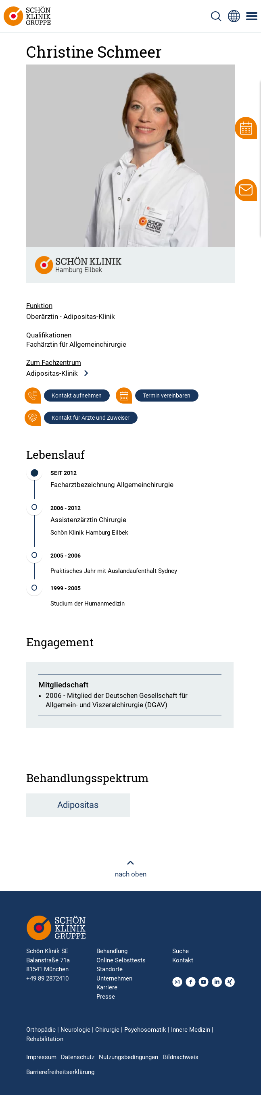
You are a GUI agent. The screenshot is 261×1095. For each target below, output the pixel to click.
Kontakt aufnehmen (77, 395)
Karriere (106, 987)
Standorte (109, 969)
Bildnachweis (180, 1057)
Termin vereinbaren (166, 395)
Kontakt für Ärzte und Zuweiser (90, 417)
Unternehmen (114, 978)
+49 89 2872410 (47, 978)
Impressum (41, 1057)
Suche (180, 951)
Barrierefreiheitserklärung (60, 1072)
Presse (105, 996)
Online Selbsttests (121, 960)
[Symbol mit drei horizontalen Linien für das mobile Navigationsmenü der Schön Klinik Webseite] (252, 16)
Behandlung (111, 951)
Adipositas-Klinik (57, 373)
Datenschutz (77, 1057)
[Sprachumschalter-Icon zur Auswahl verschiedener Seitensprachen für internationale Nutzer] (234, 16)
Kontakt (182, 960)
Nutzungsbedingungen (128, 1057)
